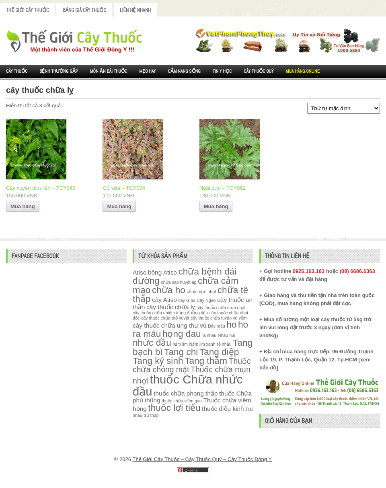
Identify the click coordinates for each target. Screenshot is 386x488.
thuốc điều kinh (223, 408)
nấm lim (179, 344)
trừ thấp (151, 415)
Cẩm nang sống (184, 71)
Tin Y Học (222, 71)
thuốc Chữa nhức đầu (187, 385)
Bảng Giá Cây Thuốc (84, 10)
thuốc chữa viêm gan (181, 400)
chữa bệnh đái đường (184, 276)
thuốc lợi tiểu (174, 408)
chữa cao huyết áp (178, 282)
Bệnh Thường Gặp (58, 71)
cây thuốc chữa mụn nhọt (221, 307)
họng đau (181, 334)
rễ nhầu (224, 344)
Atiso (139, 272)
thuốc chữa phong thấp (186, 393)
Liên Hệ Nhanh (135, 10)
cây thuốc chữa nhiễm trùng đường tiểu (170, 312)
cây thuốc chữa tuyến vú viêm (219, 318)
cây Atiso (164, 299)
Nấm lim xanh (202, 344)
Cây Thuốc (16, 71)
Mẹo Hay (147, 71)
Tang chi (181, 352)
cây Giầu (186, 300)
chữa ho (168, 290)
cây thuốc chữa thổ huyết (165, 318)
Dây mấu (216, 326)
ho (231, 325)
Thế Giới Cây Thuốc (27, 10)
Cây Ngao (206, 300)
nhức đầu (152, 343)
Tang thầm (206, 361)
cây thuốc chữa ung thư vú (169, 325)
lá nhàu (209, 335)
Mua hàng (22, 206)
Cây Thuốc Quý (258, 71)
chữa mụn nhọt (201, 291)
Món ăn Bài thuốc (108, 71)
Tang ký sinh (158, 361)
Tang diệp (219, 352)
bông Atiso (162, 272)
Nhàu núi (226, 335)
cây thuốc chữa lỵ (170, 306)
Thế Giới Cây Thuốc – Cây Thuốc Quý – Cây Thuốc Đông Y (202, 459)
